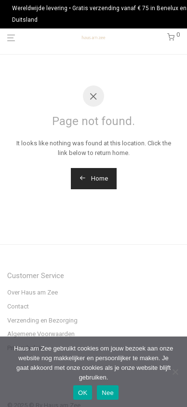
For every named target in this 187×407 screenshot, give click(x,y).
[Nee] (175, 372)
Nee (108, 392)
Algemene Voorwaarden (41, 333)
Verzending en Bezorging (42, 320)
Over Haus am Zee (32, 292)
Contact (18, 306)
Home (94, 178)
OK (82, 392)
